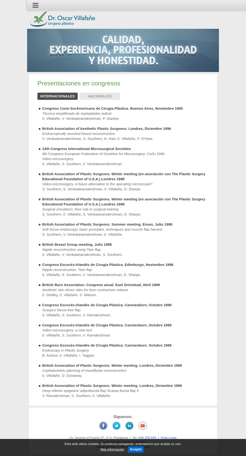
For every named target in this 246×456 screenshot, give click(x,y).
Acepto (136, 449)
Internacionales (57, 96)
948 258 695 (147, 437)
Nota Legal (168, 437)
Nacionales (99, 96)
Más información (112, 449)
